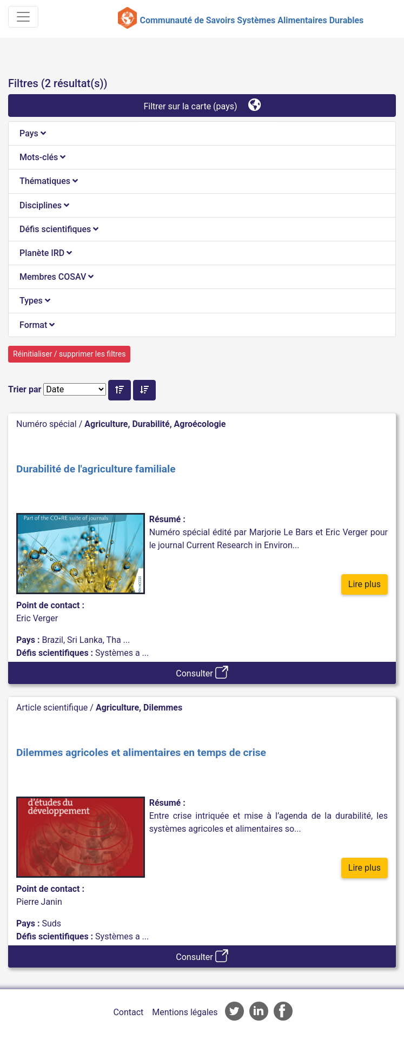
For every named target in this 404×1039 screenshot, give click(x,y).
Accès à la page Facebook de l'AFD (283, 1011)
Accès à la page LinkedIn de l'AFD (258, 1011)
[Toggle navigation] (23, 17)
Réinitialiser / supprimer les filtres (69, 354)
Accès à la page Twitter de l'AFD (234, 1011)
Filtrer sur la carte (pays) (201, 104)
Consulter (202, 672)
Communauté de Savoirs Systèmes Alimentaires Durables (251, 20)
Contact (128, 1012)
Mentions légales (184, 1012)
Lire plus (364, 584)
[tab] (202, 134)
